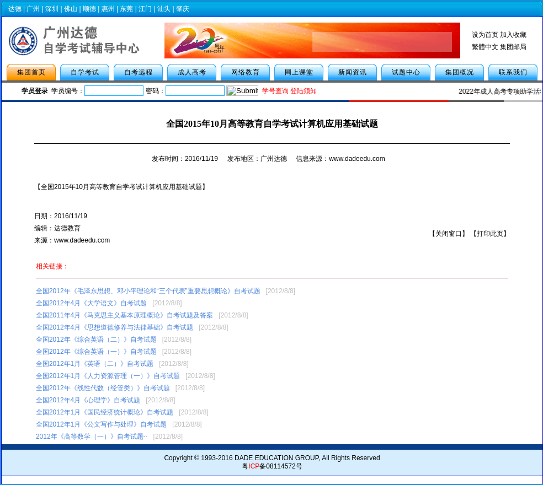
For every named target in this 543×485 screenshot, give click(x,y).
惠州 (108, 9)
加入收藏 (513, 35)
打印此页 (490, 234)
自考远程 (138, 72)
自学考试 (85, 72)
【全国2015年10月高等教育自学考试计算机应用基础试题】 (121, 187)
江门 (145, 9)
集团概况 (459, 72)
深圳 (51, 9)
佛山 (70, 9)
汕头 (164, 9)
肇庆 (182, 9)
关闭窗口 (448, 234)
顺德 (89, 9)
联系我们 (513, 72)
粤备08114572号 (272, 466)
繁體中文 (485, 47)
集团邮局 (513, 47)
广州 (33, 9)
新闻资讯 (352, 72)
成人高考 (192, 72)
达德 (15, 9)
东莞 (126, 9)
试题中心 (406, 72)
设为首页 (485, 35)
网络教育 (245, 72)
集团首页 (31, 72)
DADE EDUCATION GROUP (276, 458)
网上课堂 (299, 72)
